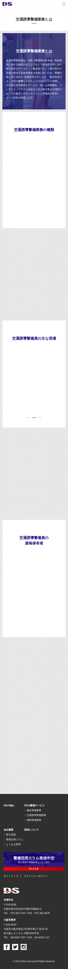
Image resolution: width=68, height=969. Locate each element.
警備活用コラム (14, 839)
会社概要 (8, 829)
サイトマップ (11, 876)
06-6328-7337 (18, 937)
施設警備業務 (34, 810)
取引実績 (11, 834)
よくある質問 (13, 844)
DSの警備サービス (34, 805)
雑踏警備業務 (34, 820)
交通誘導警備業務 (36, 815)
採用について (31, 829)
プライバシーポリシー (36, 876)
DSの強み (9, 805)
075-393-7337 (18, 913)
